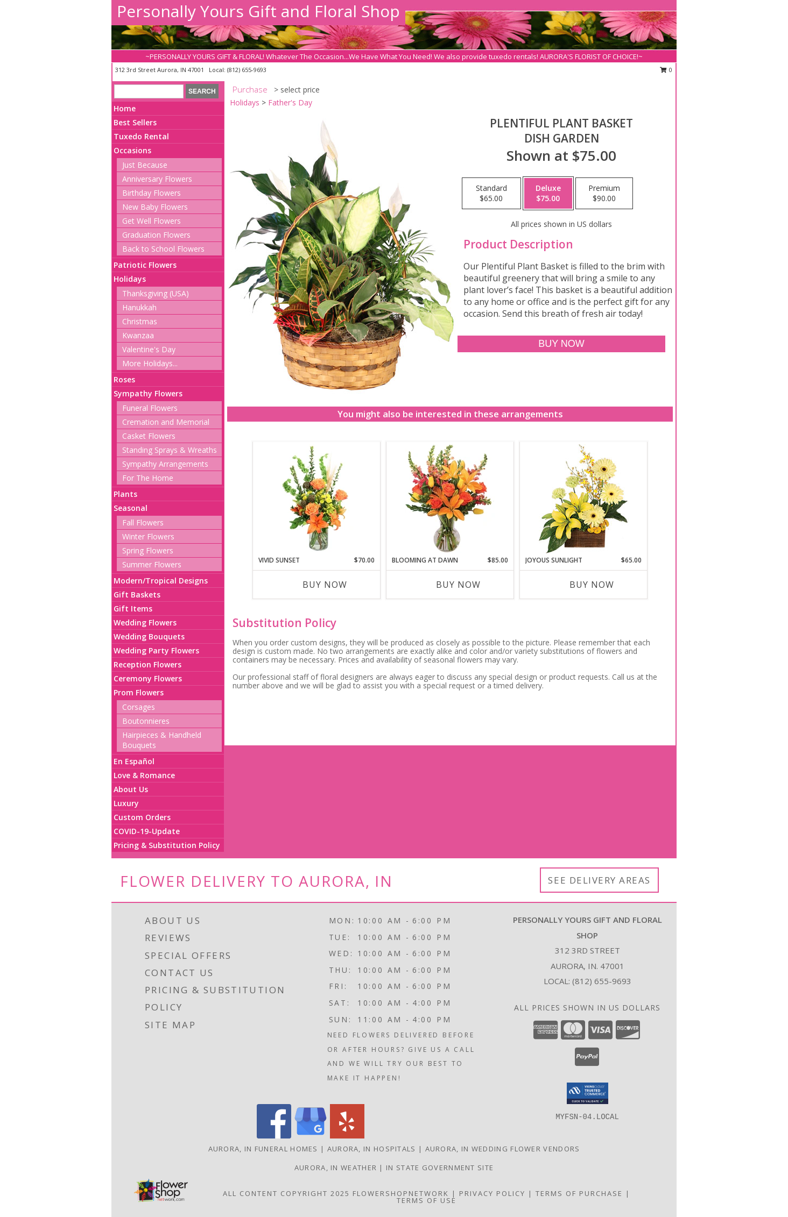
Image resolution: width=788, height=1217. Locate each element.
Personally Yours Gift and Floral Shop (258, 11)
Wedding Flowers (145, 622)
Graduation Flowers (156, 235)
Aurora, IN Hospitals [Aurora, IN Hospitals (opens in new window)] (371, 1149)
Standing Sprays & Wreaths (169, 450)
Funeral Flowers (150, 408)
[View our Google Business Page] (310, 1135)
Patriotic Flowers (145, 265)
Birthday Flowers (151, 193)
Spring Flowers (147, 550)
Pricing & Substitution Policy (167, 845)
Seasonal (130, 508)
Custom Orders (142, 817)
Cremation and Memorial (165, 422)
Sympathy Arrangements (165, 464)
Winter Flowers (148, 536)
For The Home (147, 478)
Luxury (126, 803)
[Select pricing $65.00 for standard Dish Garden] (491, 193)
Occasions (132, 150)
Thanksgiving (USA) (155, 293)
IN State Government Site (440, 1167)
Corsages (138, 707)
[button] (587, 1093)
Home (125, 108)
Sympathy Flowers (148, 393)
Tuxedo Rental (141, 136)
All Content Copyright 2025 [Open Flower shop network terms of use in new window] (286, 1193)
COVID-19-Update (147, 831)
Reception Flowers (147, 664)
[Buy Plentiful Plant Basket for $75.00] (561, 344)
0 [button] (666, 70)
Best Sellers (135, 122)
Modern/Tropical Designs (161, 580)
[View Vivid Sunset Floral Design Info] (317, 498)
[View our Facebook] (274, 1135)
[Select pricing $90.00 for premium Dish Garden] (604, 193)
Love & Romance (144, 775)
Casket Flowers (148, 436)
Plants (125, 494)
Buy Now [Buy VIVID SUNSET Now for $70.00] (324, 584)
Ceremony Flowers (148, 678)
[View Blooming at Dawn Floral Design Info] (450, 498)
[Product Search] (149, 91)
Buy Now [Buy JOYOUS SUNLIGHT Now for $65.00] (591, 584)
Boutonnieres (146, 721)
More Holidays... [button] (150, 363)
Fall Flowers (143, 522)
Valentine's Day (148, 349)
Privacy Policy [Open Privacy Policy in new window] (492, 1193)
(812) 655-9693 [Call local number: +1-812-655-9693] (246, 70)
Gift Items (133, 608)
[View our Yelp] (347, 1135)
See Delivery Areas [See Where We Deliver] (599, 880)
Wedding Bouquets (149, 636)
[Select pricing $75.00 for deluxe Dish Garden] (548, 193)
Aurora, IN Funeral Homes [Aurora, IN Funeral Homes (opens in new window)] (263, 1149)
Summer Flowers (151, 564)
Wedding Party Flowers (156, 650)
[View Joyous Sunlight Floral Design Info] (584, 498)
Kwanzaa (138, 335)
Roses (124, 379)
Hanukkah (139, 307)
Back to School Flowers (163, 249)
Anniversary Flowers (157, 179)
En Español (134, 761)
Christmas (139, 321)
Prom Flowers (139, 692)
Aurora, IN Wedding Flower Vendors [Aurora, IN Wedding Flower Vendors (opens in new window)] (502, 1149)
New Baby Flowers (155, 207)
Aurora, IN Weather (335, 1167)
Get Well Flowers (151, 221)
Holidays (130, 279)
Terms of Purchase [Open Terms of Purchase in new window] (579, 1193)
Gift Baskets (137, 594)
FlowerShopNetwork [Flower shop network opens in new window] (401, 1193)
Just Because (144, 165)
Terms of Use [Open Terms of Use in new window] (426, 1200)
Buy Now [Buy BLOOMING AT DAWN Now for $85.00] (458, 584)
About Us (131, 789)
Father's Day (290, 102)
